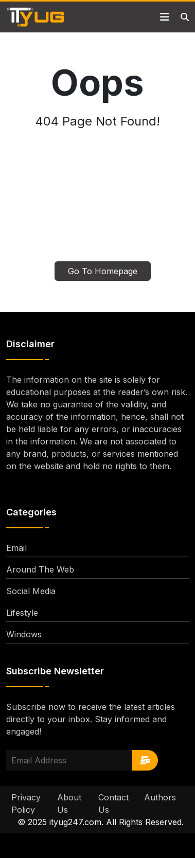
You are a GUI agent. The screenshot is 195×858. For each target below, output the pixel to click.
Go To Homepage (102, 271)
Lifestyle (22, 612)
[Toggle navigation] (164, 17)
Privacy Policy (26, 803)
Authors (160, 797)
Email (16, 548)
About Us (69, 803)
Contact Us (113, 803)
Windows (24, 634)
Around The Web (40, 569)
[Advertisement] (97, 201)
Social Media (31, 591)
